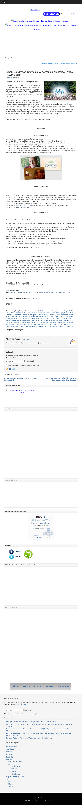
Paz (64, 322)
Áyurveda (41, 313)
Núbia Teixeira (37, 322)
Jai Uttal (46, 316)
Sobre (8, 779)
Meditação (9, 322)
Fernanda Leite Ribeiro (19, 316)
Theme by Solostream (50, 800)
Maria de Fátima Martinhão (53, 320)
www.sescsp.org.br (65, 292)
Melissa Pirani (19, 322)
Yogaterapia (70, 326)
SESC (72, 324)
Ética (10, 781)
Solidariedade (15, 774)
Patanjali (59, 322)
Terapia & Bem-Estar (45, 326)
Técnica (11, 786)
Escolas (9, 754)
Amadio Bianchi (24, 311)
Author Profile (25, 339)
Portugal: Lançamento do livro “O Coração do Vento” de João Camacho (31, 721)
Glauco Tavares (33, 316)
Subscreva (29, 361)
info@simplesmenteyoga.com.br (22, 292)
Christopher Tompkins (35, 315)
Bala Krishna (50, 313)
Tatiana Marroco (31, 326)
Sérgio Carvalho (63, 324)
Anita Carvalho (16, 313)
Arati (28, 313)
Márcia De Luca (37, 320)
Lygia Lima (59, 318)
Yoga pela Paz (35, 298)
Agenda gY (10, 749)
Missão (10, 784)
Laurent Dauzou (36, 318)
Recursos (9, 760)
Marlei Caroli (68, 320)
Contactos (9, 752)
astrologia (34, 313)
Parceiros (13, 769)
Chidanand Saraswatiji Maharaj (16, 315)
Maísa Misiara (26, 320)
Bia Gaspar (59, 313)
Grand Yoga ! (22, 704)
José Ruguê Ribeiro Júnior (59, 316)
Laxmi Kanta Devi (49, 318)
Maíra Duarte (16, 320)
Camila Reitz (68, 313)
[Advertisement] (21, 443)
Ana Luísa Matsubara (38, 311)
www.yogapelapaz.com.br (48, 292)
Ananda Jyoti (50, 311)
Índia (41, 316)
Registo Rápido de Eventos (15, 777)
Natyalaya (28, 322)
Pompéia (70, 322)
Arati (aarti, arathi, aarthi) (24, 205)
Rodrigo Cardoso (20, 324)
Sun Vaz (22, 326)
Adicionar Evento (12, 746)
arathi (24, 313)
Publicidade (10, 757)
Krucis (27, 318)
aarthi (12, 311)
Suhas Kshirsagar (12, 326)
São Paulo (53, 324)
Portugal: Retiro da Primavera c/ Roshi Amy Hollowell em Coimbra (29, 738)
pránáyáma (10, 324)
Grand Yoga (9, 77)
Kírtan (13, 318)
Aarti (16, 311)
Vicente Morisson (59, 326)
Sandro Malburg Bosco (41, 324)
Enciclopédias (15, 766)
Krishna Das (20, 318)
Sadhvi (29, 324)
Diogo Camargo (49, 315)
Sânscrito (13, 771)
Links (10, 764)
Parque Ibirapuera (49, 322)
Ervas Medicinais (62, 315)
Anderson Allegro (62, 311)
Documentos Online (15, 761)
